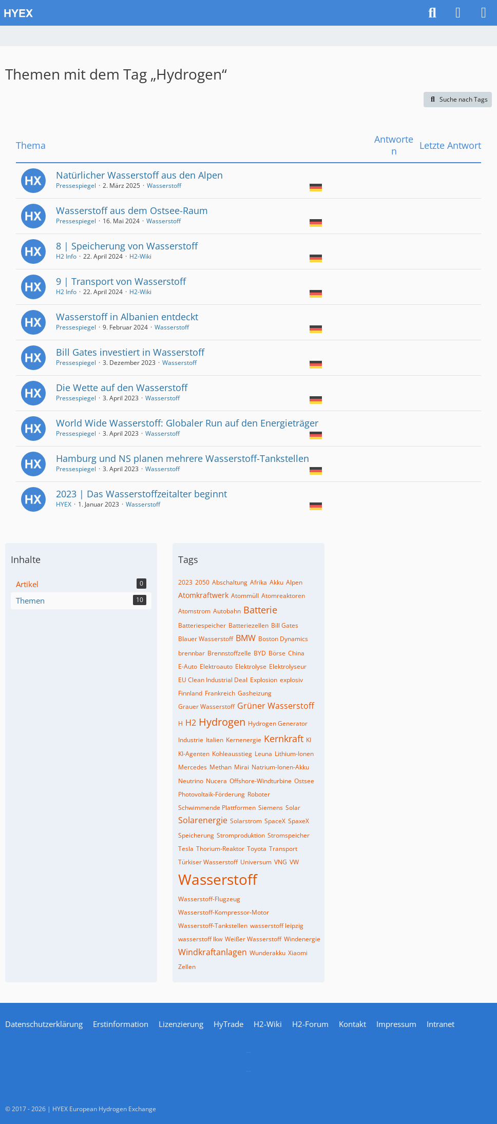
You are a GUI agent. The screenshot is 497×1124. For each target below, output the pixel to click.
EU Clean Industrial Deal (212, 679)
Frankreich (220, 693)
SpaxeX (298, 821)
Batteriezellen (248, 625)
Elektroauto (216, 666)
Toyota (256, 848)
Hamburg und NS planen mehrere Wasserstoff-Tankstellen (182, 458)
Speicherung (196, 835)
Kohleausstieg (232, 753)
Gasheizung (255, 693)
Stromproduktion (241, 835)
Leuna (263, 753)
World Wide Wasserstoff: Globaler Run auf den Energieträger (187, 423)
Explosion (263, 679)
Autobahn (227, 611)
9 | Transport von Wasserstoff (121, 281)
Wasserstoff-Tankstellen (212, 925)
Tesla (186, 848)
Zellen (187, 966)
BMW (246, 638)
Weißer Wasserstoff (253, 939)
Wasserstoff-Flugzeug (209, 899)
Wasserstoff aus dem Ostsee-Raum (132, 210)
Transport (283, 848)
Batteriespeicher (202, 625)
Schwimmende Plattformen (217, 807)
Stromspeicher (288, 835)
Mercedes (192, 767)
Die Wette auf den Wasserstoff (121, 387)
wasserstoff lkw (200, 939)
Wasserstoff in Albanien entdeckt (127, 317)
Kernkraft (283, 738)
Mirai (241, 767)
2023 (185, 582)
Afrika (258, 582)
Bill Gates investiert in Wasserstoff (130, 352)
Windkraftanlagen (212, 952)
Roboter (258, 794)
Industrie (190, 739)
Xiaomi (298, 952)
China (296, 653)
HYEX (63, 504)
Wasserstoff (164, 185)
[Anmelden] (458, 13)
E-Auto (187, 666)
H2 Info (66, 256)
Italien (214, 739)
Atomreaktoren (283, 595)
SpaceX (274, 821)
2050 (202, 582)
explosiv (291, 679)
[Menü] (483, 13)
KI (308, 739)
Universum (256, 862)
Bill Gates (284, 625)
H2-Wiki (140, 256)
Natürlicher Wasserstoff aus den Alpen (139, 175)
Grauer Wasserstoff (206, 706)
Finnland (190, 693)
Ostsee (304, 781)
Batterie (260, 610)
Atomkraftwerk (203, 595)
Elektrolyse (250, 666)
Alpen (294, 582)
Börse (277, 653)
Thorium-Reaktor (220, 848)
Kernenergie (243, 739)
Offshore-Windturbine (261, 781)
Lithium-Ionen (294, 753)
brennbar (191, 653)
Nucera (216, 781)
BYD (260, 653)
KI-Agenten (193, 753)
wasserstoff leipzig (276, 925)
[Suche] (432, 13)
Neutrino (190, 781)
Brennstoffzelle (229, 653)
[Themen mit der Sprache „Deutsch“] (316, 186)
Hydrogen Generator (278, 723)
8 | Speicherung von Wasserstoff (127, 246)
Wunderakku (267, 952)
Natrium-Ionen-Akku (280, 767)
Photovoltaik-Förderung (211, 794)
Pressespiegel (76, 185)
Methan (220, 767)
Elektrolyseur (288, 666)
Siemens (270, 807)
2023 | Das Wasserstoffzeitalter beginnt (141, 494)
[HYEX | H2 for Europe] (210, 13)
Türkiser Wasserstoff (208, 862)
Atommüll (245, 595)
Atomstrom (194, 611)
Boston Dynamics (283, 638)
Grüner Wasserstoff (275, 705)
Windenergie (302, 939)
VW (294, 862)
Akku (276, 582)
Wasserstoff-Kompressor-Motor (223, 912)
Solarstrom (246, 821)
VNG (280, 862)
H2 (190, 722)
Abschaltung (229, 582)
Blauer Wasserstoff (205, 638)
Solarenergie (202, 820)
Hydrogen (222, 722)
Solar (292, 807)
